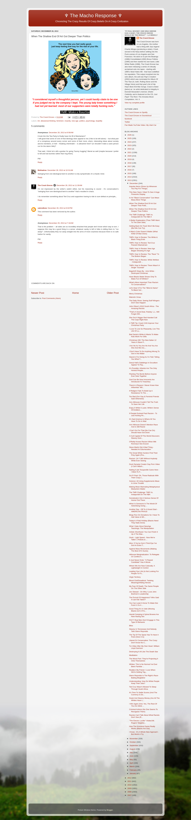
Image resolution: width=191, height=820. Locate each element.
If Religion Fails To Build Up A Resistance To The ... (141, 392)
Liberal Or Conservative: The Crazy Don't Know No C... (143, 641)
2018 (129, 163)
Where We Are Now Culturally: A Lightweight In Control (142, 567)
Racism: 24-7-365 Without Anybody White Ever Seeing (143, 460)
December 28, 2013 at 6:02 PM (60, 208)
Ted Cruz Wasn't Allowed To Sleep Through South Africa (142, 688)
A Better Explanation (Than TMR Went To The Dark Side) (144, 221)
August (133, 749)
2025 (129, 138)
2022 (129, 149)
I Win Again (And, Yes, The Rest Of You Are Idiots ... (143, 705)
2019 (129, 159)
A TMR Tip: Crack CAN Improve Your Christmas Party (144, 324)
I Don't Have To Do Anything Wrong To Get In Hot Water (144, 352)
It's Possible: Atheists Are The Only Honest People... (143, 369)
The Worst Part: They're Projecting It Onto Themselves (143, 660)
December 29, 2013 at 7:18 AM (61, 223)
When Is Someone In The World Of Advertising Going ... (143, 505)
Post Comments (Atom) (51, 298)
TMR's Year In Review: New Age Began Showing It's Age (142, 250)
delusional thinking (48, 121)
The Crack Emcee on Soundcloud (138, 116)
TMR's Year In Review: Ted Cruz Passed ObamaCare (142, 244)
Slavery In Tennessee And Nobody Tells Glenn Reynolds (143, 630)
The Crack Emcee (45, 185)
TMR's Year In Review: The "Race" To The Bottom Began (144, 255)
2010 (129, 785)
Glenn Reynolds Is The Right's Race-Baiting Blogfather (144, 677)
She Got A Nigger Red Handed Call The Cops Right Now (143, 319)
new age (75, 121)
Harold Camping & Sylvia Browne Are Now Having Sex (144, 615)
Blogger (110, 810)
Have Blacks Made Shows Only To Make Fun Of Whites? (143, 278)
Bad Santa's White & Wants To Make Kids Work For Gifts (143, 335)
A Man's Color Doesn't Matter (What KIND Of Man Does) (143, 233)
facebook (128, 119)
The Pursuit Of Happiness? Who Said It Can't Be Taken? (144, 598)
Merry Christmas (135, 294)
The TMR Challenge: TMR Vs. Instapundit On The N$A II (141, 216)
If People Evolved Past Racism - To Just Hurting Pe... (143, 414)
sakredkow (42, 208)
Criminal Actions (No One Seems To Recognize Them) (143, 710)
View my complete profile (135, 103)
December (134, 183)
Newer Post (37, 292)
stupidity (99, 121)
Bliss (131, 626)
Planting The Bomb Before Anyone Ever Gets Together (143, 375)
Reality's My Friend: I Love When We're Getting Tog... (142, 671)
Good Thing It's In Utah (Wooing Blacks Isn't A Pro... (142, 610)
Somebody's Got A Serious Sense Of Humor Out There (143, 499)
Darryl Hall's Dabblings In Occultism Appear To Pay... (143, 364)
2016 (129, 170)
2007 (129, 795)
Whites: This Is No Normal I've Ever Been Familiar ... (143, 665)
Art (39, 121)
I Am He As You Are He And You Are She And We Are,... (143, 347)
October (133, 742)
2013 (129, 180)
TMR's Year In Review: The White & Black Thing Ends (143, 238)
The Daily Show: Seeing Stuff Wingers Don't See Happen (144, 302)
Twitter (127, 122)
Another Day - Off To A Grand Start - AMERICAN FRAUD (143, 510)
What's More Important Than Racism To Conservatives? (143, 283)
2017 (129, 166)
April (132, 763)
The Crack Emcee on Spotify (136, 112)
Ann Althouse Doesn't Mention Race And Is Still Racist (143, 426)
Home (75, 292)
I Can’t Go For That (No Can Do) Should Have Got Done (142, 431)
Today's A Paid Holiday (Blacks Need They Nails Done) (143, 522)
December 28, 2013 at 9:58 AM (61, 133)
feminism (60, 121)
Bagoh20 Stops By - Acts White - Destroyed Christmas (142, 272)
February (133, 770)
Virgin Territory (135, 577)
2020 (129, 156)
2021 (129, 152)
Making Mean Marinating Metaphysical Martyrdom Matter (144, 488)
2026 (129, 135)
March (132, 766)
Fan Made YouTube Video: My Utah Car (140, 125)
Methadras (42, 170)
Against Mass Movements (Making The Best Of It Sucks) (143, 550)
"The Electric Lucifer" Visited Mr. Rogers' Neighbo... (142, 722)
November (134, 739)
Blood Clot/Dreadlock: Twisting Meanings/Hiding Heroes (141, 581)
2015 (129, 173)
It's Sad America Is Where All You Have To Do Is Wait (142, 420)
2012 (129, 778)
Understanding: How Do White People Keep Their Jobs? (144, 682)
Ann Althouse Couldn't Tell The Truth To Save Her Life (143, 403)
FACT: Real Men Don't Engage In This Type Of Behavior (144, 621)
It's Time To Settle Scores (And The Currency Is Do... (143, 694)
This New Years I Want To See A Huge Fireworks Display (144, 193)
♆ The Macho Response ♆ (77, 15)
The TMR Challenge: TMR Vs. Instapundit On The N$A (141, 493)
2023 (129, 145)
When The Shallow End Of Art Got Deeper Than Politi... (142, 204)
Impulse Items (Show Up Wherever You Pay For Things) (143, 187)
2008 (129, 792)
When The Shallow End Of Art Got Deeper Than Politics (142, 210)
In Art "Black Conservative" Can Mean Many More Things (144, 199)
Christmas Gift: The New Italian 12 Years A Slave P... (142, 341)
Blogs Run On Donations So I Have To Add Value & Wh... (144, 516)
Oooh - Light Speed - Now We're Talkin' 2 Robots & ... (142, 538)
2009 (129, 788)
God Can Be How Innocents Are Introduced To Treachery (142, 381)
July (131, 753)
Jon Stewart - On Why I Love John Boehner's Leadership (143, 593)
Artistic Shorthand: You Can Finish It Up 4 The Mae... (143, 533)
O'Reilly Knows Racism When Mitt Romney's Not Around (142, 443)
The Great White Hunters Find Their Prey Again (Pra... (143, 454)
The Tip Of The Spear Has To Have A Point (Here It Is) (144, 636)
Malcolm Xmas (135, 297)
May (131, 760)
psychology (90, 121)
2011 (129, 781)
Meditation (133, 655)
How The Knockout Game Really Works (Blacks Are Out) (142, 727)
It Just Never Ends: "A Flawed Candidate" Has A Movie (141, 561)
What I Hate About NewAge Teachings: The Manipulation (141, 527)
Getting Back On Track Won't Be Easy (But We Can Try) (144, 227)
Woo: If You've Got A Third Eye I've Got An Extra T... (143, 544)
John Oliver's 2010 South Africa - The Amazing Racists (144, 307)
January (133, 773)
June (132, 756)
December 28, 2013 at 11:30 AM (69, 185)
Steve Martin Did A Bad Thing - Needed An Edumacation (141, 448)
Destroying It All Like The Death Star (143, 652)
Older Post (113, 292)
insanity (68, 121)
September (134, 745)
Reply (40, 162)
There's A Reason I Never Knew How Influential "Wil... (144, 386)
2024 (129, 142)
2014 (129, 177)
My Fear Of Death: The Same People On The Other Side (144, 587)
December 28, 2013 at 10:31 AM (60, 170)
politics (82, 121)
